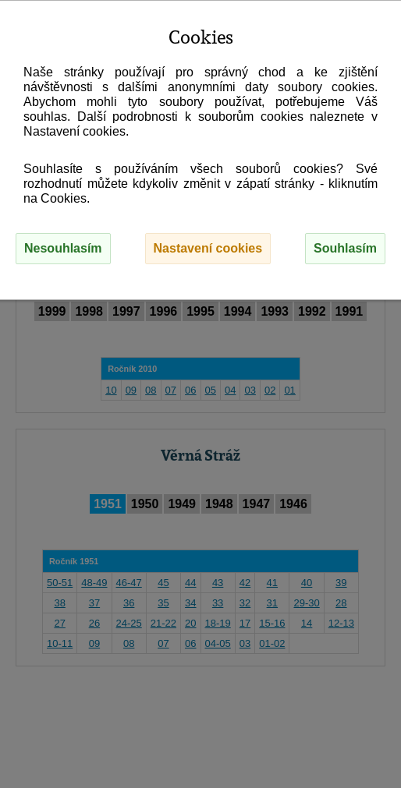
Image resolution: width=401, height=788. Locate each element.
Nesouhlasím (63, 248)
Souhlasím (345, 248)
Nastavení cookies (208, 248)
